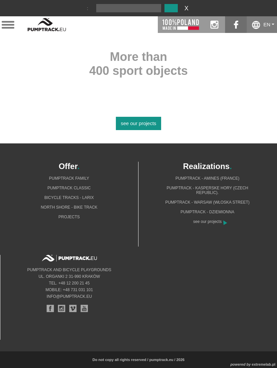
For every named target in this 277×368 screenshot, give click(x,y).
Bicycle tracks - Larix (69, 197)
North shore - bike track (69, 207)
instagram (214, 24)
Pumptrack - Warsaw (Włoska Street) (207, 202)
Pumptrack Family (69, 178)
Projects (69, 217)
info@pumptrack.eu (69, 296)
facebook (236, 24)
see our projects (138, 123)
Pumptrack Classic (69, 188)
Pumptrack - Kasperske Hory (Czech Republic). (207, 190)
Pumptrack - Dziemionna (207, 212)
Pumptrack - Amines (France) (207, 178)
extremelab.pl (263, 364)
